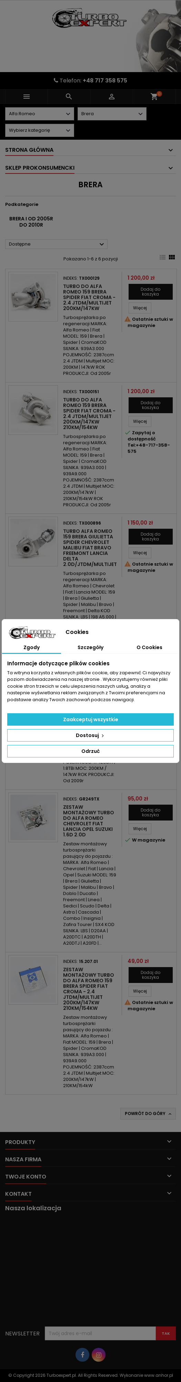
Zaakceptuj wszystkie (90, 719)
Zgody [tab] (31, 647)
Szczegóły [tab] (90, 647)
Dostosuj (90, 735)
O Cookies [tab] (149, 647)
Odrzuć (90, 751)
